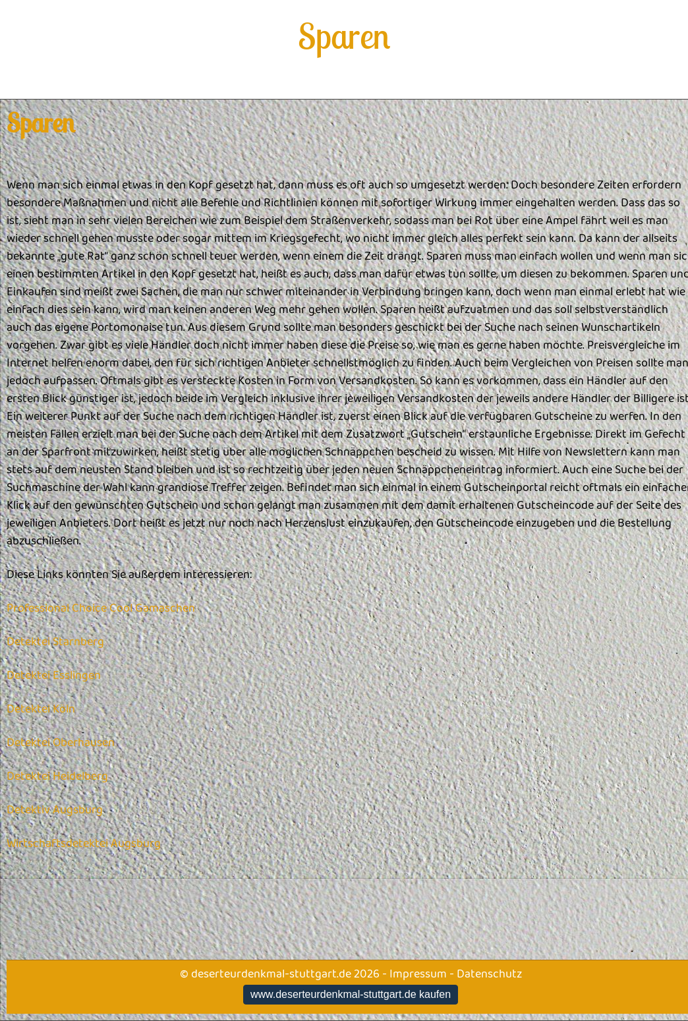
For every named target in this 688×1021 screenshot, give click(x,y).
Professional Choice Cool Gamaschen (101, 608)
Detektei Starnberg (55, 642)
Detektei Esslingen (54, 675)
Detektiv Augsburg (55, 810)
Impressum (418, 974)
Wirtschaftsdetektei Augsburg (84, 843)
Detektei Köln (41, 709)
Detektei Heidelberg (57, 776)
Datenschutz (489, 974)
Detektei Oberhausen (61, 743)
